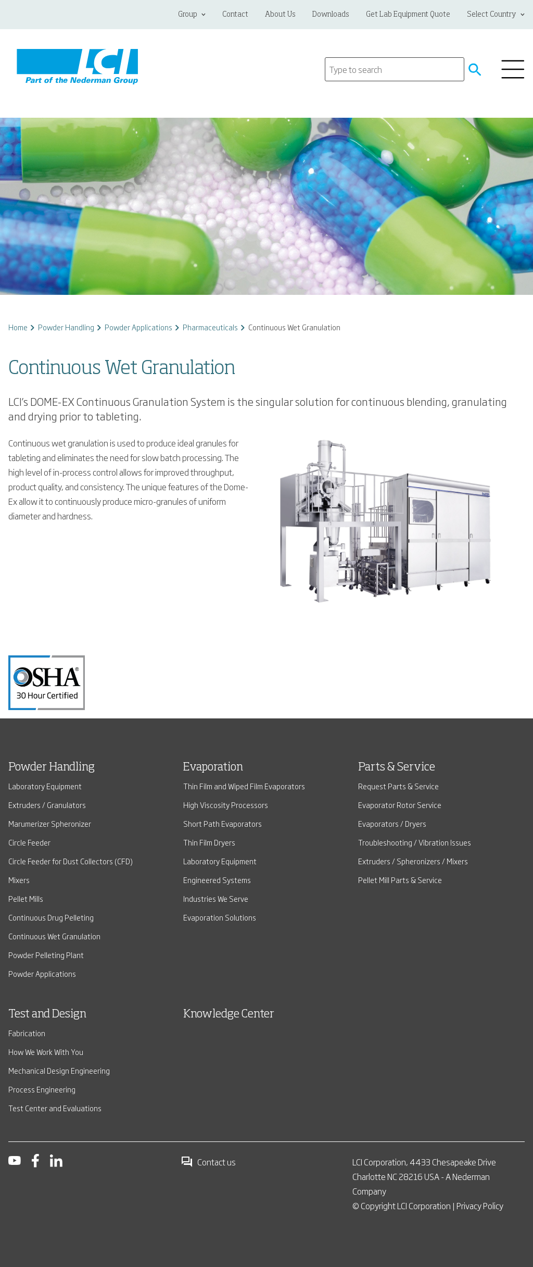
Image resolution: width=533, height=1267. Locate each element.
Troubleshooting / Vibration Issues (414, 842)
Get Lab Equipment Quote (408, 14)
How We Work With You (45, 1051)
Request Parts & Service (398, 785)
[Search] (394, 69)
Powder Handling (66, 326)
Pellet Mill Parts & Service (400, 879)
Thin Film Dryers (209, 842)
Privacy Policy (479, 1205)
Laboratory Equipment (45, 785)
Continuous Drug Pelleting (51, 917)
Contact (235, 14)
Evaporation (213, 767)
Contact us (208, 1162)
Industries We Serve (215, 898)
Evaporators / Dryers (392, 823)
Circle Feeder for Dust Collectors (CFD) (70, 860)
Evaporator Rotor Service (399, 804)
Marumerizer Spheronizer (49, 823)
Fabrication (26, 1032)
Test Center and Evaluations (54, 1107)
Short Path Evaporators (222, 823)
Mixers (19, 879)
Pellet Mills (25, 898)
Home (18, 326)
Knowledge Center (228, 1014)
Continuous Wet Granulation (54, 935)
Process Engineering (41, 1089)
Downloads (330, 14)
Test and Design (47, 1014)
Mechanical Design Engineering (59, 1070)
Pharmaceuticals (210, 326)
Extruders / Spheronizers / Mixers (413, 860)
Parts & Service (396, 767)
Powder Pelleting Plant (46, 954)
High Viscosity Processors (225, 804)
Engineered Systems (217, 879)
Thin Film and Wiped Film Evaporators (244, 785)
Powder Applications (138, 326)
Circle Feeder (29, 842)
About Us (280, 14)
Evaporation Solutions (219, 917)
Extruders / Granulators (47, 804)
